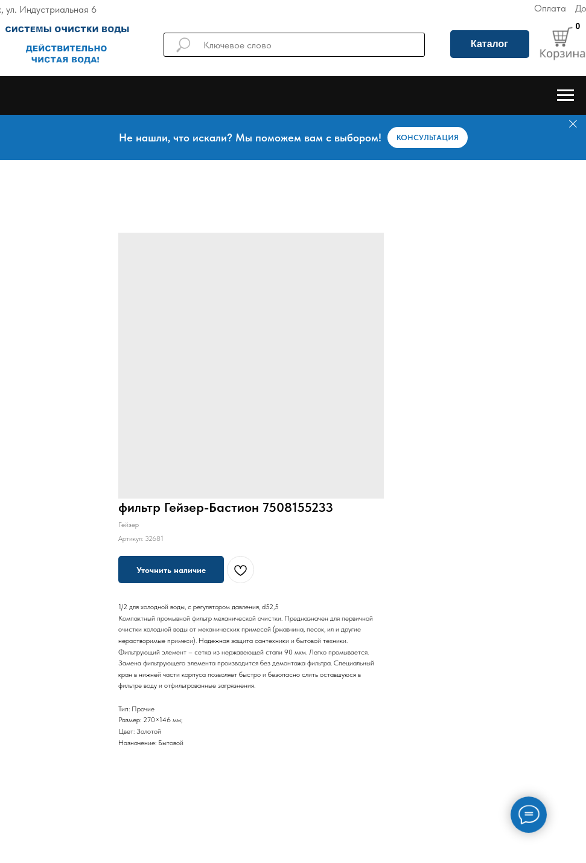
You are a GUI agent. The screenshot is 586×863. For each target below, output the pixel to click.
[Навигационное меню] (565, 95)
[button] (427, 137)
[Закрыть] (573, 124)
